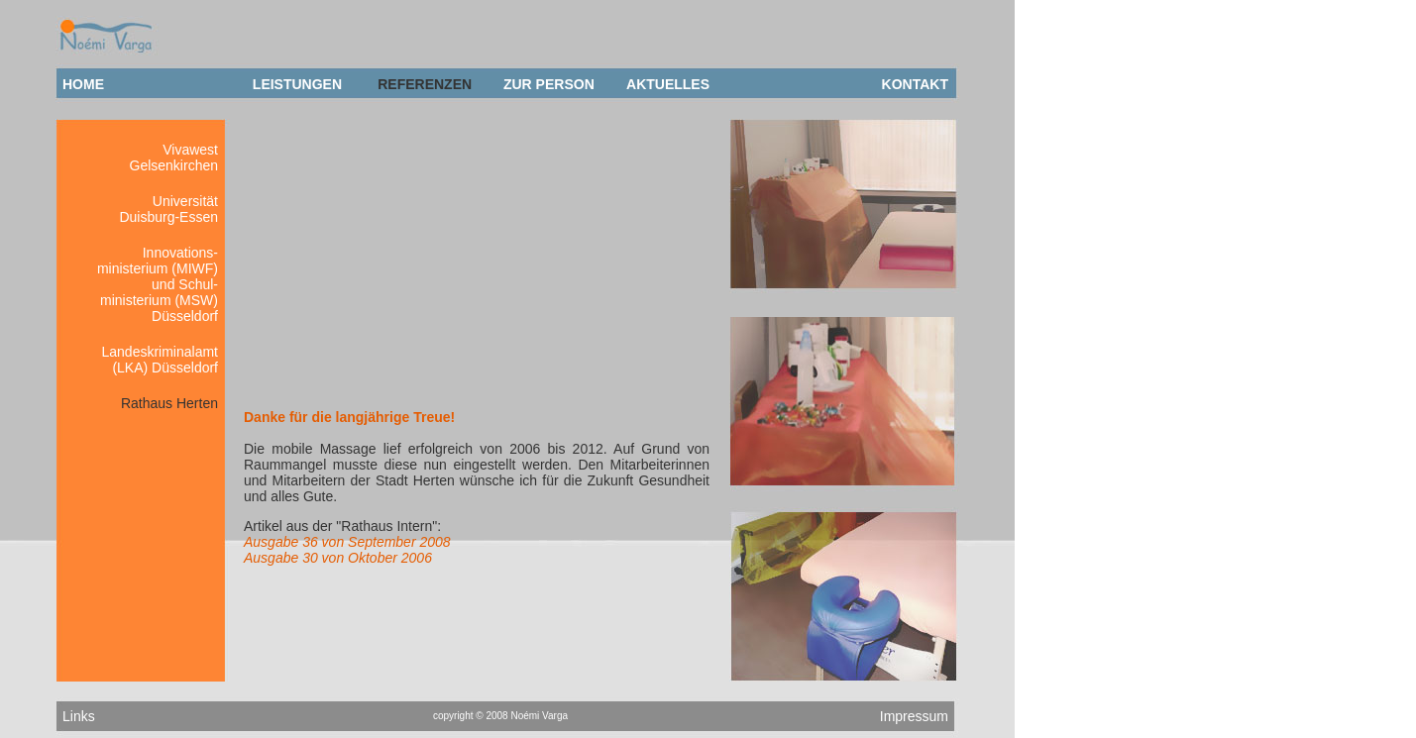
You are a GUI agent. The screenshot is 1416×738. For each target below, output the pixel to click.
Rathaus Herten (169, 403)
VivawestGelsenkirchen (174, 157)
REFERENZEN (425, 84)
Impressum (914, 716)
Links (78, 716)
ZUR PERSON (549, 84)
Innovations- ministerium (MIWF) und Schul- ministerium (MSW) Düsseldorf (157, 284)
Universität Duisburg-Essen (168, 209)
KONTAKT (915, 84)
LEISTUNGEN (297, 84)
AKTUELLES (667, 84)
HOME (83, 84)
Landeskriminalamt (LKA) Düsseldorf (160, 359)
